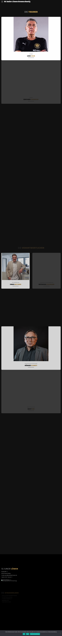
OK (24, 634)
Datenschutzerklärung (52, 631)
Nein (28, 634)
